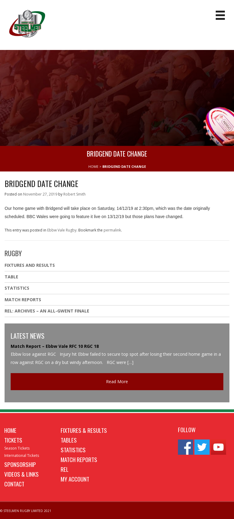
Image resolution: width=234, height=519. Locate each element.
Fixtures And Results (30, 265)
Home (10, 430)
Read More (117, 381)
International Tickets (21, 455)
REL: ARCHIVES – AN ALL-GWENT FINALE (47, 311)
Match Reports (23, 299)
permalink (112, 230)
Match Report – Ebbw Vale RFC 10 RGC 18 (55, 346)
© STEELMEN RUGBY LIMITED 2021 (25, 511)
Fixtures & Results (84, 430)
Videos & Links (21, 474)
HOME (93, 166)
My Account (75, 478)
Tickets (13, 439)
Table (11, 277)
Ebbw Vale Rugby (61, 230)
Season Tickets (17, 448)
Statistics (17, 288)
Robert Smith (74, 194)
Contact (14, 483)
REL (65, 469)
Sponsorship (20, 464)
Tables (69, 439)
